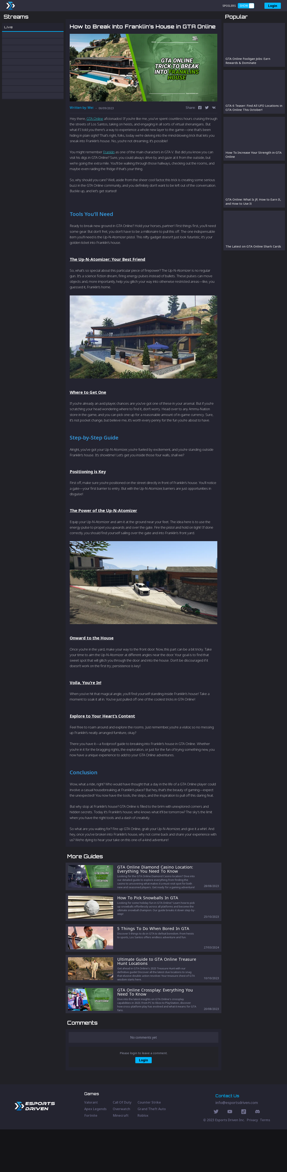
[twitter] (207, 129)
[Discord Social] (243, 1155)
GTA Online (95, 139)
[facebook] (200, 129)
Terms (265, 1162)
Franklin (109, 173)
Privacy (252, 1162)
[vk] (214, 129)
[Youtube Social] (229, 1155)
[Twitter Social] (216, 1155)
